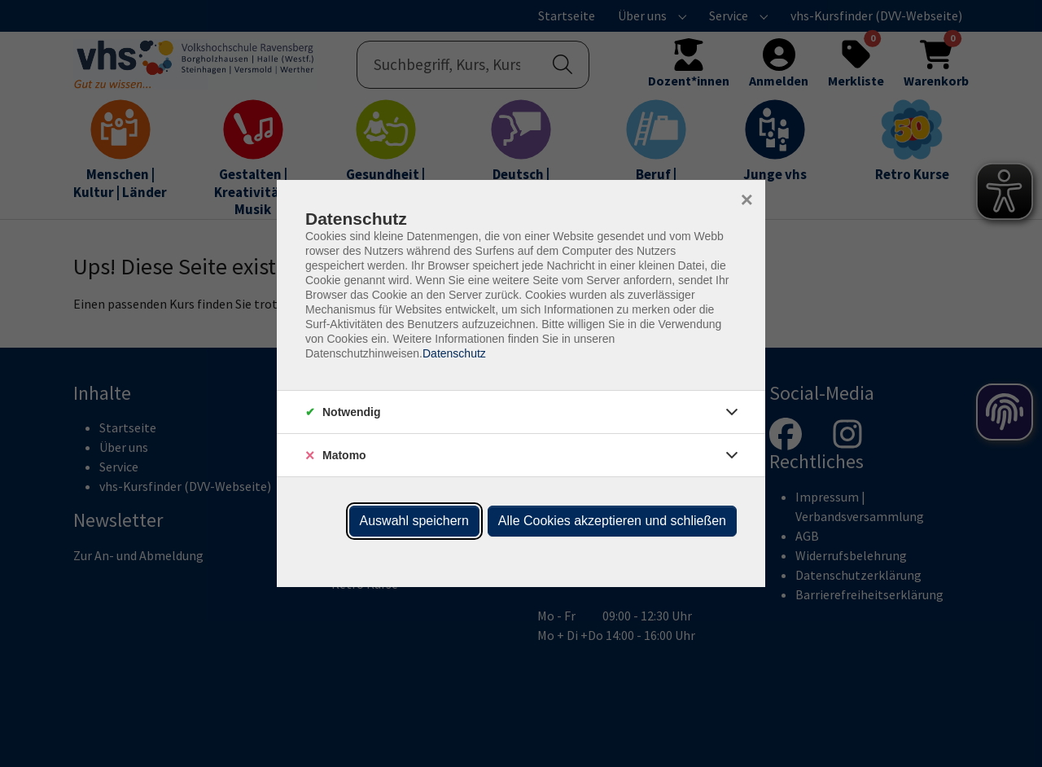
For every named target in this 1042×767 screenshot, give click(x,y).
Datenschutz (454, 353)
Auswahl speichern (414, 521)
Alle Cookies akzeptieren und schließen (612, 521)
